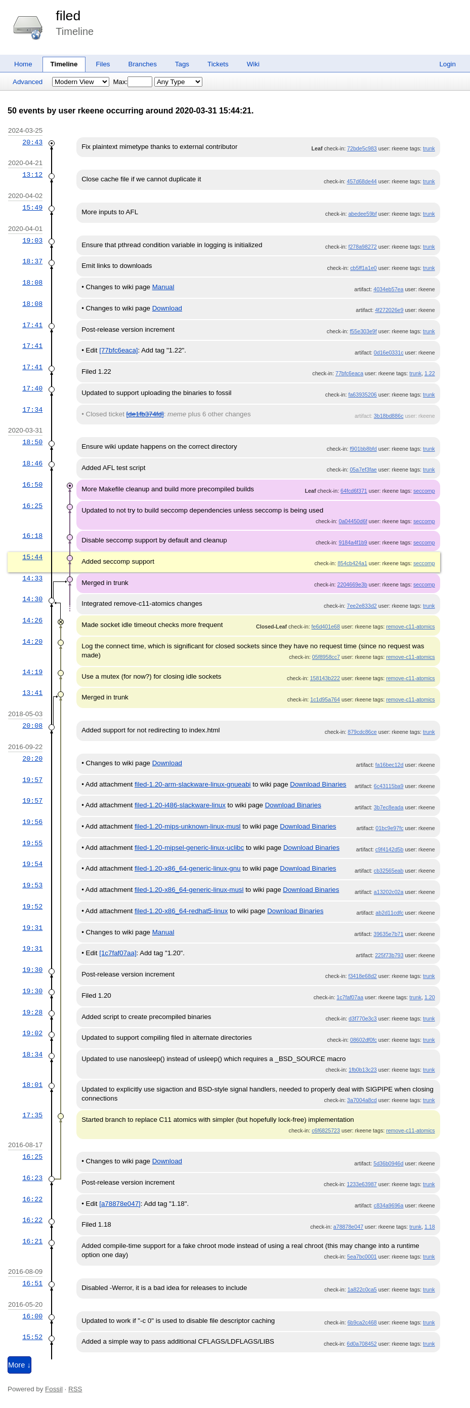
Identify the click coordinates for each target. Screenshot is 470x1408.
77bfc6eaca (349, 373)
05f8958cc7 (326, 657)
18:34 (32, 1054)
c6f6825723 (326, 1130)
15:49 (32, 207)
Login (447, 64)
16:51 (32, 1283)
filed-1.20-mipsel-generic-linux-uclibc (189, 847)
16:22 (32, 1199)
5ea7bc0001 (362, 1257)
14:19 (32, 672)
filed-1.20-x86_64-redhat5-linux (181, 911)
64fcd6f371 (353, 491)
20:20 (32, 758)
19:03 (32, 240)
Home (23, 64)
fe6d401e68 (326, 626)
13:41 (32, 692)
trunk (429, 148)
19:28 (32, 1012)
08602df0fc (363, 1040)
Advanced (27, 82)
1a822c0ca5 (362, 1289)
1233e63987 (361, 1184)
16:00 (32, 1316)
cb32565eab (389, 871)
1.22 (429, 373)
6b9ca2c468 (362, 1322)
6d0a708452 (361, 1344)
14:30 (32, 599)
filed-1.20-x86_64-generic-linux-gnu (188, 868)
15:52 (32, 1337)
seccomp (424, 491)
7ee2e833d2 (361, 606)
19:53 (32, 885)
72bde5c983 (362, 148)
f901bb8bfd (363, 449)
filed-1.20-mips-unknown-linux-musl (188, 826)
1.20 (429, 997)
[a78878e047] (120, 1203)
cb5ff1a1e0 (363, 268)
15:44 (32, 557)
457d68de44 (361, 181)
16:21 (32, 1241)
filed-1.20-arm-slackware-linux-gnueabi (193, 784)
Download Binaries (318, 784)
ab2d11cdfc (389, 913)
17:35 (32, 1115)
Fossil (54, 1389)
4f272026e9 (389, 310)
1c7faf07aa (349, 997)
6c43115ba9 (389, 786)
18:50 (32, 442)
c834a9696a (389, 1205)
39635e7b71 (388, 934)
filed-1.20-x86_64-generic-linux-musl (189, 889)
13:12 (32, 174)
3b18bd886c (389, 416)
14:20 (32, 641)
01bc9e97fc (389, 828)
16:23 (32, 1178)
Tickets (218, 64)
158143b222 (325, 678)
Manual (163, 287)
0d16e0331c (389, 352)
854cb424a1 (352, 563)
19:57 (32, 780)
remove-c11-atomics (410, 626)
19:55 (32, 843)
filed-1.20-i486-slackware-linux (180, 805)
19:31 (32, 927)
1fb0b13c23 (363, 1070)
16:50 (32, 484)
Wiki (253, 64)
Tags (182, 64)
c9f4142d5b (389, 849)
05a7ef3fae (363, 469)
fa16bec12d (389, 765)
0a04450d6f (353, 521)
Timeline (64, 64)
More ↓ (19, 1365)
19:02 (32, 1033)
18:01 (32, 1084)
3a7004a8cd (362, 1100)
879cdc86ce (362, 732)
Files (103, 64)
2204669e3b (352, 584)
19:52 (32, 906)
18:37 (32, 261)
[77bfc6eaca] (118, 350)
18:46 (32, 463)
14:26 (32, 620)
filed (68, 15)
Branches (143, 64)
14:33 (32, 578)
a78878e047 (348, 1227)
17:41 (32, 325)
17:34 (32, 409)
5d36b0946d (388, 1163)
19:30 (32, 969)
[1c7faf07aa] (117, 953)
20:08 (32, 725)
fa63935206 (362, 395)
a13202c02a (389, 892)
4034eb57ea (388, 289)
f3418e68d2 (362, 976)
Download (167, 308)
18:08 (32, 282)
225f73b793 (389, 955)
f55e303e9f (363, 331)
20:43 (32, 142)
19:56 (32, 822)
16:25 (32, 506)
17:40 (32, 388)
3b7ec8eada (389, 807)
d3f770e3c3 (363, 1018)
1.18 (429, 1227)
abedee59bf (362, 214)
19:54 (32, 864)
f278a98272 (362, 247)
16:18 (32, 535)
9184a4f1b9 (353, 542)
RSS (75, 1389)
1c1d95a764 (325, 699)
